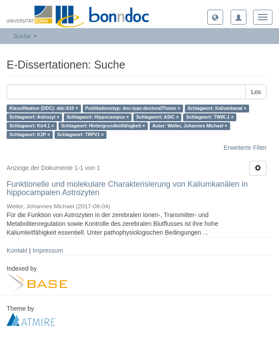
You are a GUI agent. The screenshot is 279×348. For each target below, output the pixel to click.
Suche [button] (25, 36)
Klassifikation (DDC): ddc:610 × (43, 108)
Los (256, 91)
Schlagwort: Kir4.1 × (31, 126)
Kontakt (17, 250)
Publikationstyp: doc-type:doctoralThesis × (132, 108)
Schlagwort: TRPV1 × (80, 135)
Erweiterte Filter (245, 147)
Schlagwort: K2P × (29, 135)
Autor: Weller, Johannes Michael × (189, 126)
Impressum (48, 250)
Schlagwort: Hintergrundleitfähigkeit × (103, 126)
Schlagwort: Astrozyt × (34, 117)
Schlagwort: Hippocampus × (97, 117)
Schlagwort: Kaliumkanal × (216, 108)
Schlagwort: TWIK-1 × (210, 117)
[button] (215, 17)
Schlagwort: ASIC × (157, 117)
